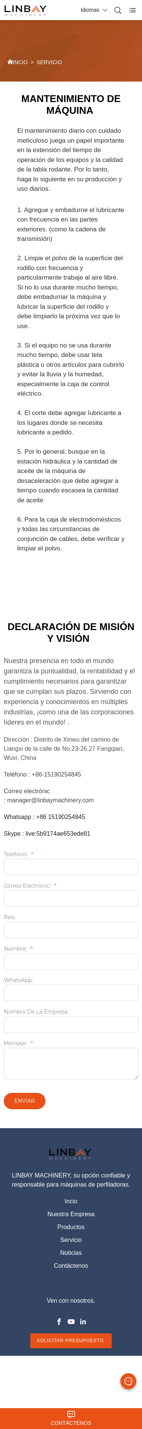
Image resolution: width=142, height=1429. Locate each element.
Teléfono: (18, 855)
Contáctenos (71, 1265)
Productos (70, 1227)
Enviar (24, 1100)
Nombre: (18, 949)
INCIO (20, 62)
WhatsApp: (18, 981)
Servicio (71, 1240)
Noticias (71, 1253)
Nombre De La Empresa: (36, 1012)
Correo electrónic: (30, 886)
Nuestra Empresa (71, 1214)
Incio (71, 1201)
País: (10, 918)
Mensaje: (18, 1044)
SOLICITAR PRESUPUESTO (71, 1340)
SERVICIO (49, 62)
